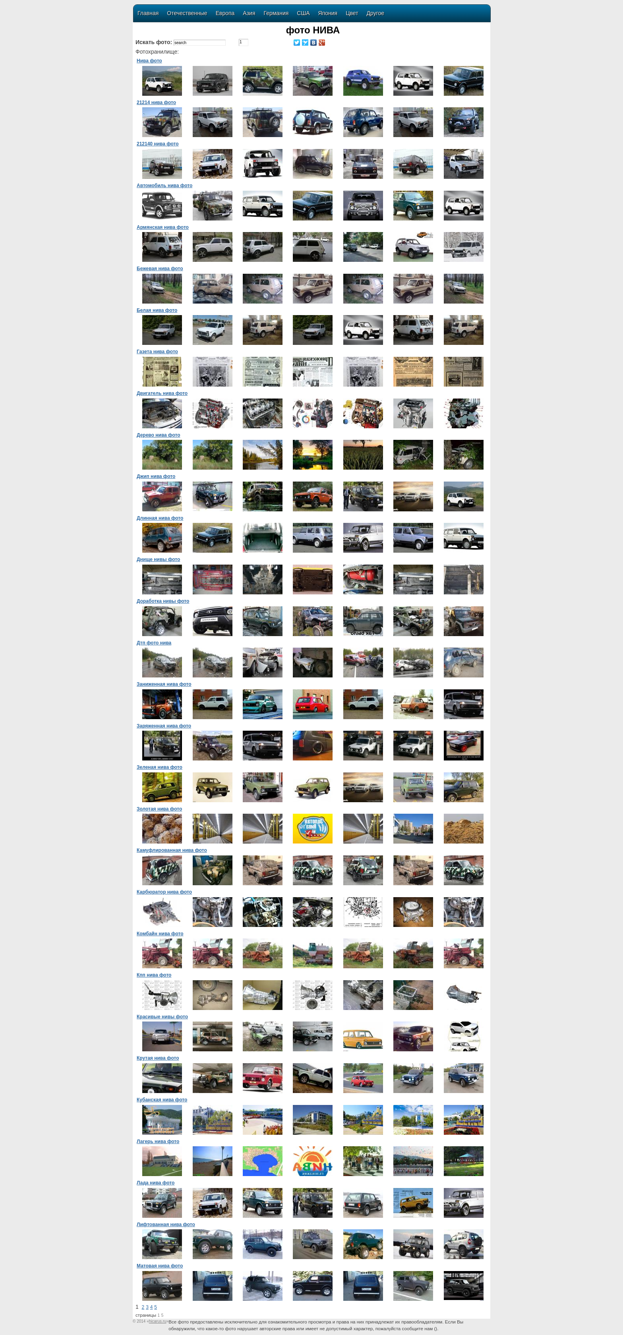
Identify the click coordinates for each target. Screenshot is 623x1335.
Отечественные (187, 13)
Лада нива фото (155, 1183)
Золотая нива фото (159, 809)
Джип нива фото (156, 476)
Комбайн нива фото (160, 933)
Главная (148, 13)
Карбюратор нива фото (164, 892)
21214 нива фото (156, 102)
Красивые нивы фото (162, 1017)
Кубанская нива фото (162, 1100)
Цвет (352, 13)
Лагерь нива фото (158, 1141)
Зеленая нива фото (159, 767)
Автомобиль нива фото (164, 185)
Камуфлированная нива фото (172, 850)
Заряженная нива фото (164, 726)
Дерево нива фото (158, 435)
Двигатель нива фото (162, 393)
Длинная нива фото (160, 518)
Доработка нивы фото (163, 601)
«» (157, 1321)
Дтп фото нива (154, 643)
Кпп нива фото (154, 975)
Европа (225, 13)
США (303, 13)
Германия (276, 13)
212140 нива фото (158, 144)
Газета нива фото (157, 351)
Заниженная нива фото (164, 684)
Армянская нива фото (163, 227)
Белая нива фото (157, 310)
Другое (375, 13)
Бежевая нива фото (160, 268)
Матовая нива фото (160, 1266)
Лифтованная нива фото (166, 1224)
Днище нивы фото (158, 559)
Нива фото (149, 61)
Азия (249, 13)
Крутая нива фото (158, 1058)
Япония (328, 13)
